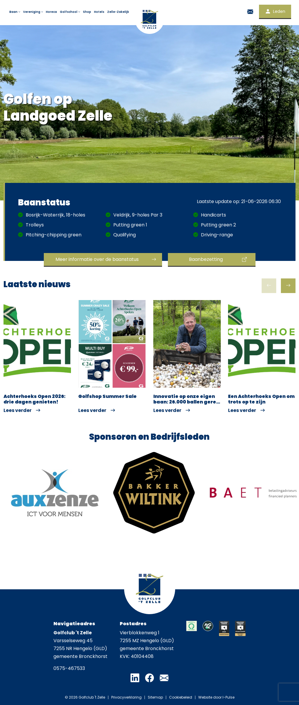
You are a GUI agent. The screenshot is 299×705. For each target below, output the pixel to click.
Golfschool (70, 12)
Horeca (51, 12)
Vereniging (33, 12)
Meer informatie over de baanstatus (97, 259)
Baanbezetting (206, 259)
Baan (15, 12)
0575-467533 (69, 668)
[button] (288, 285)
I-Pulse (228, 697)
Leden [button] (275, 11)
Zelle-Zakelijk (118, 12)
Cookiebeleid (180, 697)
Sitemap (155, 697)
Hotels (99, 12)
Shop (87, 12)
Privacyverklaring (126, 697)
